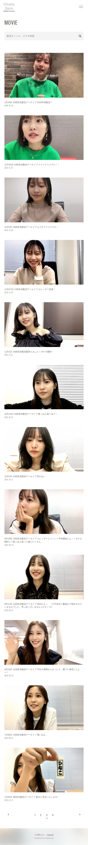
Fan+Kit (50, 835)
